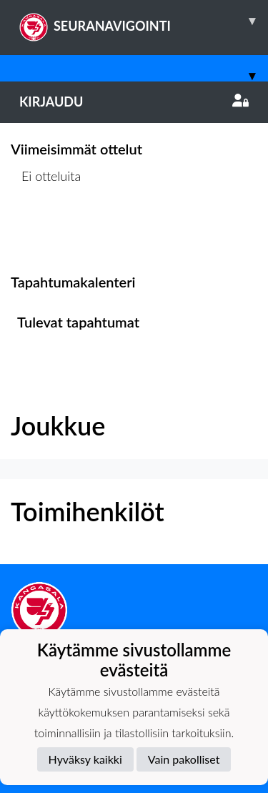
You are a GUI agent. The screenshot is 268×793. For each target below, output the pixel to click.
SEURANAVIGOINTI (143, 20)
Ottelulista (46, 230)
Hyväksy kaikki (85, 759)
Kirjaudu (134, 101)
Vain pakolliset (184, 759)
